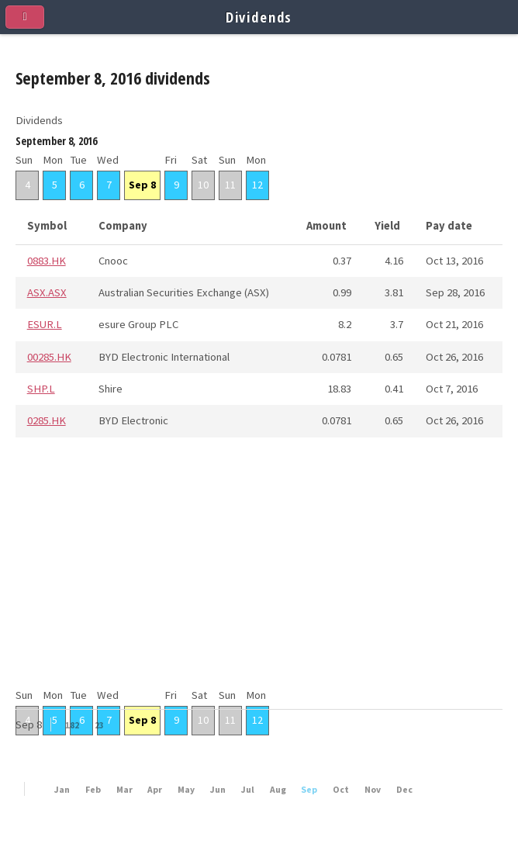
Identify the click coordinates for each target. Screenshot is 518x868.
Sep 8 (142, 185)
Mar (124, 789)
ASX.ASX (47, 292)
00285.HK (49, 357)
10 (203, 185)
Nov (372, 789)
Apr (154, 789)
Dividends (259, 16)
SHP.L (41, 389)
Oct (341, 789)
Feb (93, 789)
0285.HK (46, 420)
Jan (62, 789)
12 (257, 185)
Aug (278, 789)
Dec (404, 789)
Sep (309, 789)
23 (99, 725)
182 (72, 725)
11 (230, 185)
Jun (218, 789)
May (186, 789)
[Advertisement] (259, 577)
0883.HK (46, 261)
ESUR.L (44, 324)
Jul (247, 789)
